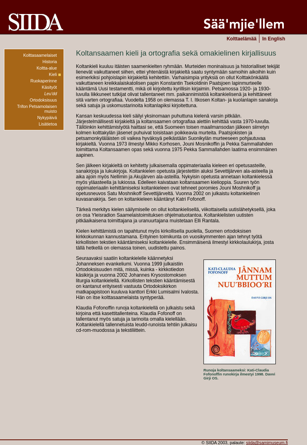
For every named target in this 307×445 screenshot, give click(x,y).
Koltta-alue (46, 68)
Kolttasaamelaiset (40, 55)
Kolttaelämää (242, 39)
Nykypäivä (47, 117)
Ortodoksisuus (43, 100)
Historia (49, 61)
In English (273, 39)
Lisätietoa (48, 124)
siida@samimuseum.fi (267, 442)
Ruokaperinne (43, 80)
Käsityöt (49, 87)
